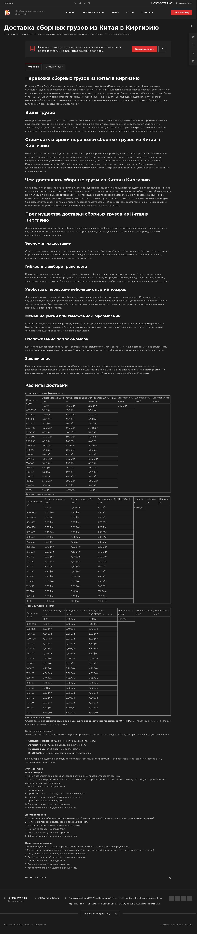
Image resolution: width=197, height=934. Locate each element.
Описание (33, 67)
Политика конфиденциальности (176, 924)
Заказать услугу (144, 49)
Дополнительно (54, 67)
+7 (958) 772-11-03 (162, 3)
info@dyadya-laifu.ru (48, 898)
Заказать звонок (184, 3)
